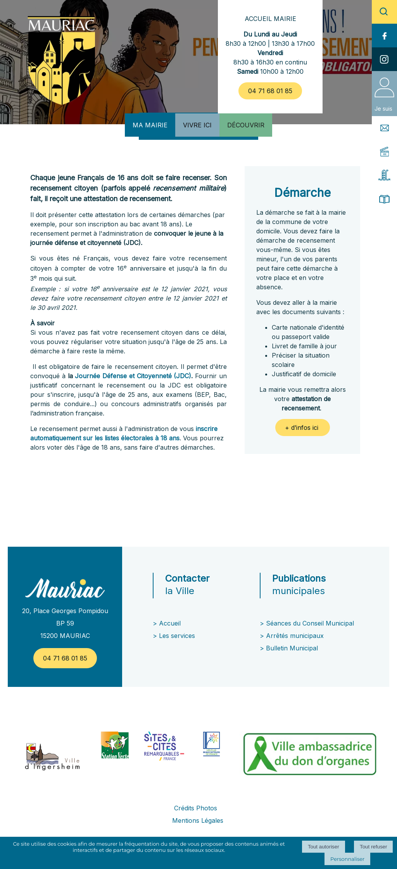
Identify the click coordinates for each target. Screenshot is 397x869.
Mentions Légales (197, 820)
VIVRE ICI (197, 125)
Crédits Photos (195, 808)
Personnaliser (347, 859)
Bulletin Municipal (292, 648)
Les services (178, 636)
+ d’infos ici (302, 427)
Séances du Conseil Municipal (310, 623)
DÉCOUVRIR (245, 125)
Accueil (170, 623)
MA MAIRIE (150, 125)
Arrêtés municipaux (295, 636)
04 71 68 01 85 (270, 91)
